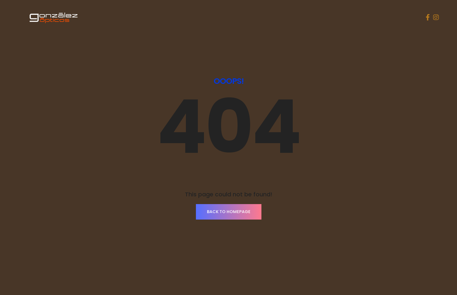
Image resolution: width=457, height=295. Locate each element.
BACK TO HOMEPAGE (228, 212)
